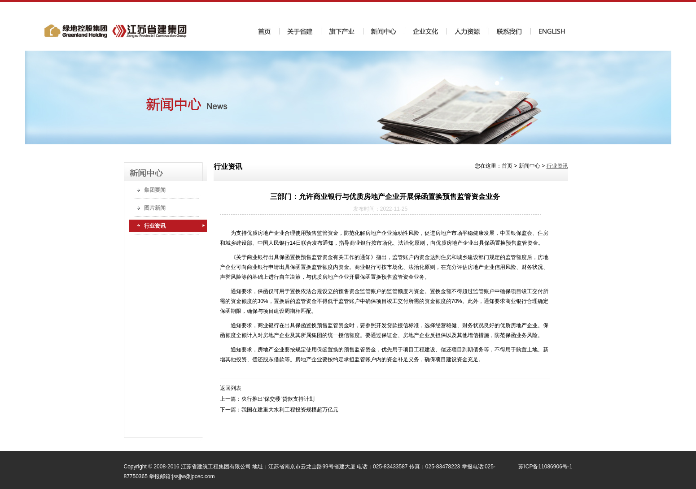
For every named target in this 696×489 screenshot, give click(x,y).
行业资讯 (155, 226)
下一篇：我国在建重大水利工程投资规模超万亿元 (279, 410)
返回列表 (230, 388)
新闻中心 (529, 166)
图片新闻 (155, 208)
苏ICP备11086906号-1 (545, 466)
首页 (507, 166)
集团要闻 (155, 190)
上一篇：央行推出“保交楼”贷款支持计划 (267, 399)
